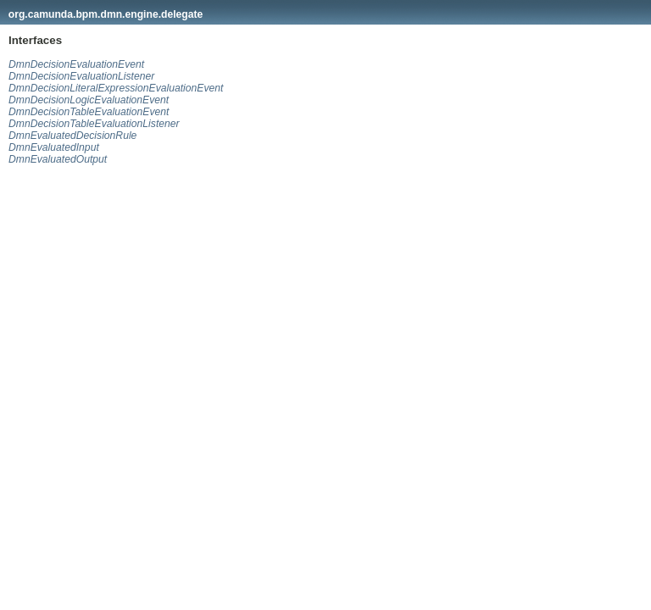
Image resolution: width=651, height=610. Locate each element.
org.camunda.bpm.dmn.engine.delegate (105, 14)
